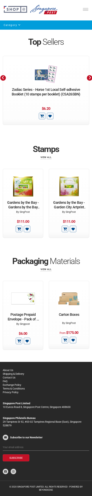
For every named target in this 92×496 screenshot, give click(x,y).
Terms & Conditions (14, 388)
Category (12, 25)
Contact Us (9, 377)
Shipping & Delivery (13, 373)
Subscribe (16, 457)
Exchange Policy (12, 384)
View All (46, 157)
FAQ (5, 381)
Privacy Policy (11, 392)
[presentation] (3, 78)
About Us (8, 370)
